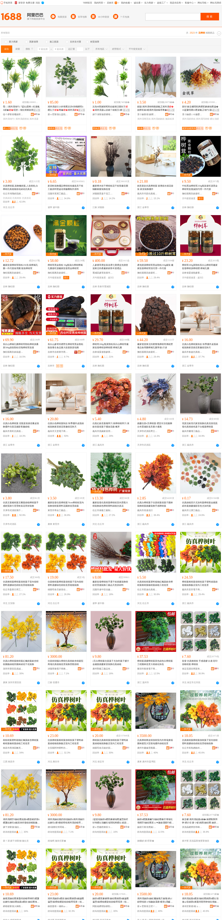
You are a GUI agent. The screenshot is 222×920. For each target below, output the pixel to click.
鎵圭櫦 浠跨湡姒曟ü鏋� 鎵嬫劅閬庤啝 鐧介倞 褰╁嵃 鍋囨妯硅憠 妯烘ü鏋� (200, 821)
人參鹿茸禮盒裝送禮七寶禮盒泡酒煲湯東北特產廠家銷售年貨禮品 (110, 267)
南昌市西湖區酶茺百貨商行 (13, 748)
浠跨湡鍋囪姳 (157, 119)
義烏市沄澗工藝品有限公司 (192, 510)
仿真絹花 (7, 198)
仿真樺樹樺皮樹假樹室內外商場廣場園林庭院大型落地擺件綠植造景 (155, 742)
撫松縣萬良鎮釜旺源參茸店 (192, 193)
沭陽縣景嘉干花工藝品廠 (102, 193)
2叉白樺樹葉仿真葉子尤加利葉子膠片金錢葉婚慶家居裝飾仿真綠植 (110, 663)
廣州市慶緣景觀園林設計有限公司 (147, 748)
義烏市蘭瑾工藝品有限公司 (192, 431)
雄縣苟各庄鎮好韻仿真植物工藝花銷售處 (102, 748)
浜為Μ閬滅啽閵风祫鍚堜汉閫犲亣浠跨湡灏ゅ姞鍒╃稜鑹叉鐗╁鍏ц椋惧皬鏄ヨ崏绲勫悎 (111, 108)
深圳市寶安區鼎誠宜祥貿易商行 (13, 668)
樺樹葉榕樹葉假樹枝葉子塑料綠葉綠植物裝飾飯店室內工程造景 (200, 583)
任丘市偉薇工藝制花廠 (102, 510)
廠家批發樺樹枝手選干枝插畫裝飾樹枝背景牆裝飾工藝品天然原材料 (110, 583)
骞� (37, 114)
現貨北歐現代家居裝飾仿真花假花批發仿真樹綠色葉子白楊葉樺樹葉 (200, 425)
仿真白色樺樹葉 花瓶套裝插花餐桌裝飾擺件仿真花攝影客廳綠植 (21, 425)
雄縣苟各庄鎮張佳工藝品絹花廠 (58, 589)
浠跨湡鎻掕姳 (22, 119)
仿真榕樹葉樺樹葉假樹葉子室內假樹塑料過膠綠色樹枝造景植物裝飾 (20, 583)
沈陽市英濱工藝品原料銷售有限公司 (58, 193)
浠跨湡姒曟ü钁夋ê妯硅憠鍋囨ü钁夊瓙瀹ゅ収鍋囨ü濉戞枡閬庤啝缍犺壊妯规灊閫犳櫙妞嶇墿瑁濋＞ (200, 900)
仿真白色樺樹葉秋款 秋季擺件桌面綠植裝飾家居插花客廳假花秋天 (200, 346)
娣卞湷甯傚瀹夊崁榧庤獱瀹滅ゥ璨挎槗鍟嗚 (13, 827)
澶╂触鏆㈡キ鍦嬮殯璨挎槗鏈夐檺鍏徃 (192, 114)
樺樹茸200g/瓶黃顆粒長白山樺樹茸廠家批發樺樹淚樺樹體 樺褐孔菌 (110, 346)
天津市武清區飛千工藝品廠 (13, 510)
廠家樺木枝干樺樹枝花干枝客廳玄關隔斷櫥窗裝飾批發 (110, 187)
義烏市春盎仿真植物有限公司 (192, 352)
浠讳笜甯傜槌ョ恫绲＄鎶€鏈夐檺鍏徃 (192, 906)
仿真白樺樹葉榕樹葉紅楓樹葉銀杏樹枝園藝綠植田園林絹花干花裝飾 (20, 663)
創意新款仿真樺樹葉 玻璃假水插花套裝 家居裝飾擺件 (155, 187)
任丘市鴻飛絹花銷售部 (13, 193)
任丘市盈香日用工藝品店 (13, 589)
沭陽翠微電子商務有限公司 (58, 668)
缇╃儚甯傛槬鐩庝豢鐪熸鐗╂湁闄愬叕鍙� (13, 114)
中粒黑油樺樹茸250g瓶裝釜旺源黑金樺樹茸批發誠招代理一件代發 (200, 187)
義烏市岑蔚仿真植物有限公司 (147, 193)
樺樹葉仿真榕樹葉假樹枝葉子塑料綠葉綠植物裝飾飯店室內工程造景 (110, 742)
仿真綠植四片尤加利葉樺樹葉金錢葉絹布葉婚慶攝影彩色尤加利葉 (200, 504)
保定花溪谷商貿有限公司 (192, 668)
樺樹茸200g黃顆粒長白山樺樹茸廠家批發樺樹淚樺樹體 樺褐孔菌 (200, 267)
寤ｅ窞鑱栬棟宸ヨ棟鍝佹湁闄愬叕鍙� (102, 827)
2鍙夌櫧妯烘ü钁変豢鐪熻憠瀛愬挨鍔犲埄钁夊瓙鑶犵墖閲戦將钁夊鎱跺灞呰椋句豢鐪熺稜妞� (110, 821)
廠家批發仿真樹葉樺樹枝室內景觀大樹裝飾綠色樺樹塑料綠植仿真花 (110, 504)
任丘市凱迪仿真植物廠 (147, 589)
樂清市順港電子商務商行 (147, 668)
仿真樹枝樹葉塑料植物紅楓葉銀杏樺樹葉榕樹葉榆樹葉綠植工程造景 (155, 583)
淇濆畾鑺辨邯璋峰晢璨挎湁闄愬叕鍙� (192, 827)
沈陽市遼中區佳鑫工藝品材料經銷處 (102, 589)
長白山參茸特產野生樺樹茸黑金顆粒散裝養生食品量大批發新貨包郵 (65, 346)
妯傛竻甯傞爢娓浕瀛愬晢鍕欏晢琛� (147, 827)
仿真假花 (26, 198)
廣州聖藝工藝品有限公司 (102, 668)
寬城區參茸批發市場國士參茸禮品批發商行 (102, 272)
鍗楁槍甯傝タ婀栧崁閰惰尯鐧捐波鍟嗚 (13, 906)
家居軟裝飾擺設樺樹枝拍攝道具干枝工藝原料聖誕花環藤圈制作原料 (65, 187)
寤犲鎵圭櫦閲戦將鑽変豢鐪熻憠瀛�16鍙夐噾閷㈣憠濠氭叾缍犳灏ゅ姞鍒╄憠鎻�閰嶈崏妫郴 (200, 108)
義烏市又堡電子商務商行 (58, 431)
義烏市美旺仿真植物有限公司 (13, 431)
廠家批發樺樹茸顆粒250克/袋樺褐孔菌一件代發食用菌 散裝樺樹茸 (20, 267)
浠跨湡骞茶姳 (144, 119)
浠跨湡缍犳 (9, 119)
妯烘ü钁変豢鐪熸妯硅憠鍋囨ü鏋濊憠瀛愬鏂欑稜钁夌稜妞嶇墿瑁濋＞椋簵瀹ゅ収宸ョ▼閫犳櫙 (110, 900)
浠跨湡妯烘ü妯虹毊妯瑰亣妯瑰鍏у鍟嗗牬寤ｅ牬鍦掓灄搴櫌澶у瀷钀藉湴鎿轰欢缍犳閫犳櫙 (154, 900)
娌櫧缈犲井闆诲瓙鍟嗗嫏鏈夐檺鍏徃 (58, 827)
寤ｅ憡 (36, 110)
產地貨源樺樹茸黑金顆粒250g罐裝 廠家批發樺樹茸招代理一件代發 (155, 267)
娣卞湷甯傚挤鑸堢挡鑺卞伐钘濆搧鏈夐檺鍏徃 (102, 114)
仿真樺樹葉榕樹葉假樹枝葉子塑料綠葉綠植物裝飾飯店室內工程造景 (65, 742)
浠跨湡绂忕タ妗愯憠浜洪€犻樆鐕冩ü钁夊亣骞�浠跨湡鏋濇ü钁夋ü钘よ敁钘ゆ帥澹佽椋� (66, 108)
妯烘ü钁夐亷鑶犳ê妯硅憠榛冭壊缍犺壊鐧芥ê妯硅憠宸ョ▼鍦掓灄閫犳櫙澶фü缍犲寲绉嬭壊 (155, 821)
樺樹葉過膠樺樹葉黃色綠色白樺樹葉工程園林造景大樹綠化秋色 (155, 663)
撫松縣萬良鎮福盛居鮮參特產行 (13, 352)
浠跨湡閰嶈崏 (202, 119)
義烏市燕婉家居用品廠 (102, 431)
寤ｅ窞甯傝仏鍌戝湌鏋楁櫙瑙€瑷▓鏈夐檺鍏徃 (58, 114)
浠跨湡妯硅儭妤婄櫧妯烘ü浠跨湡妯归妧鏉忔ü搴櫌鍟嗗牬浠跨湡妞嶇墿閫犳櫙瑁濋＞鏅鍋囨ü (66, 821)
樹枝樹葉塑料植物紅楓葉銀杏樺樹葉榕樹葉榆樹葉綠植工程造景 (20, 742)
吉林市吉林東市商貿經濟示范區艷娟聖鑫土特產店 (58, 352)
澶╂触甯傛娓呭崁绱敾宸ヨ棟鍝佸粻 (147, 114)
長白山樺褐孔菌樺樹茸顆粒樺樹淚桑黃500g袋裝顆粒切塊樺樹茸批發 (20, 346)
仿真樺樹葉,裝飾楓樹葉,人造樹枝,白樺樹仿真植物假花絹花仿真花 (20, 187)
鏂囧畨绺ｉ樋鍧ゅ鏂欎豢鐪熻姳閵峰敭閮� (58, 906)
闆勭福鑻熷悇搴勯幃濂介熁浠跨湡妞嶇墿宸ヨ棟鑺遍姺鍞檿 (102, 906)
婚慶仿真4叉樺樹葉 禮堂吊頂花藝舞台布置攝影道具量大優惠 (154, 425)
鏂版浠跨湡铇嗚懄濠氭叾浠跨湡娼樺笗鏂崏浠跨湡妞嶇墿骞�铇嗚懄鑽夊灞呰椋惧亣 (155, 108)
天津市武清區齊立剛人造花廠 (147, 431)
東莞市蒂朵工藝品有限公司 (58, 510)
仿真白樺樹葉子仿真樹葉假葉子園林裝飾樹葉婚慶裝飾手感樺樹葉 (155, 504)
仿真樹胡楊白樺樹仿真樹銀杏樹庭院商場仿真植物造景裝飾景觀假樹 (65, 663)
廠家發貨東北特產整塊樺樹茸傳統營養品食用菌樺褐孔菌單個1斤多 (155, 346)
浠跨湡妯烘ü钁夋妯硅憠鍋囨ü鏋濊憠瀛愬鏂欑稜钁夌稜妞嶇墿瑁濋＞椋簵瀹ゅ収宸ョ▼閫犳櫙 (66, 900)
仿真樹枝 (16, 198)
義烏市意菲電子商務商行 (192, 589)
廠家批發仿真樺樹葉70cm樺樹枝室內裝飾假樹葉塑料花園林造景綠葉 (66, 504)
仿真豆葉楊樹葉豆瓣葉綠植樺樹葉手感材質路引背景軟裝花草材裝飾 (20, 504)
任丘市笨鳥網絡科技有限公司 (192, 748)
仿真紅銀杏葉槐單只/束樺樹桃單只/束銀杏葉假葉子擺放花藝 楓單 (110, 425)
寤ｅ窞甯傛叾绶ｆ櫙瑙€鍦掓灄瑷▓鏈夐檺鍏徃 (147, 906)
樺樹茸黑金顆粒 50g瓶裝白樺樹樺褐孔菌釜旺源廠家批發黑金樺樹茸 (65, 267)
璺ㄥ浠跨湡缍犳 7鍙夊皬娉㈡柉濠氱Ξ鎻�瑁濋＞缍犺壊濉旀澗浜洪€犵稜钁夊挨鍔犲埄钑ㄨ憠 (21, 108)
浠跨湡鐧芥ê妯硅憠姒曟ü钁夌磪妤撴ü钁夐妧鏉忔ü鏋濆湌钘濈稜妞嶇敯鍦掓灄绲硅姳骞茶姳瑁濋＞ (21, 821)
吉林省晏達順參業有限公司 (192, 272)
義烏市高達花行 (145, 510)
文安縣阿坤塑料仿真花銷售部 (58, 748)
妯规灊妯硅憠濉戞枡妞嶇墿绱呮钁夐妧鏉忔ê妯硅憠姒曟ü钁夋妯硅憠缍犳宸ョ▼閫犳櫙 (21, 900)
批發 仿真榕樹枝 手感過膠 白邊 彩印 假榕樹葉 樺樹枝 (200, 663)
